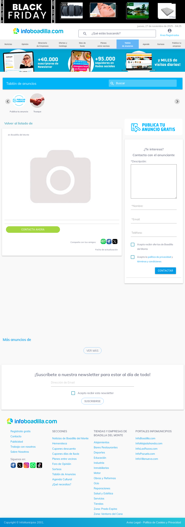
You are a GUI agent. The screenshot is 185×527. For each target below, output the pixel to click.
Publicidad (16, 441)
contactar (165, 270)
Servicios (99, 498)
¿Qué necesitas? (61, 484)
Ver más (93, 350)
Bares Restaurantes (106, 447)
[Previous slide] (7, 101)
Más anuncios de (17, 339)
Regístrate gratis (20, 431)
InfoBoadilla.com (145, 438)
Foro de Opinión (61, 464)
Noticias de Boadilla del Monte (70, 438)
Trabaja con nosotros (23, 446)
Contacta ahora (32, 229)
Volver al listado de (18, 123)
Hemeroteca (59, 443)
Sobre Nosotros (19, 451)
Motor (97, 473)
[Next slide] (177, 101)
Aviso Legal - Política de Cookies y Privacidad (153, 522)
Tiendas (98, 503)
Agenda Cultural (62, 479)
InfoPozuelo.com (145, 453)
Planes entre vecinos (64, 459)
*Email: (136, 219)
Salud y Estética (103, 493)
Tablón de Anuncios (64, 474)
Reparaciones (102, 488)
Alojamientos (101, 442)
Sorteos (56, 469)
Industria (99, 462)
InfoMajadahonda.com (148, 443)
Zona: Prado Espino (105, 509)
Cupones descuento (64, 448)
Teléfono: (137, 232)
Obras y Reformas (105, 478)
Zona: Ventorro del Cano (108, 514)
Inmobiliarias (101, 468)
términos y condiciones (149, 261)
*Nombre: (137, 206)
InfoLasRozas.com (146, 448)
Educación (100, 457)
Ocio (96, 483)
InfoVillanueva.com (146, 459)
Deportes (99, 452)
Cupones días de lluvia (65, 453)
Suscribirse (92, 401)
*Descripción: (138, 161)
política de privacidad (159, 256)
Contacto (15, 436)
